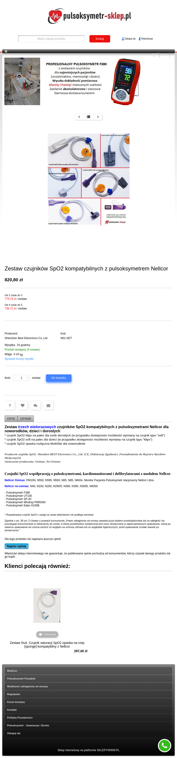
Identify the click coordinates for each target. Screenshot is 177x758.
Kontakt (12, 709)
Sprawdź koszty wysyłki (19, 358)
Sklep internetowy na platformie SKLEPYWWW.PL (89, 750)
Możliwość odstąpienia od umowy (27, 686)
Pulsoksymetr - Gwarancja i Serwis (28, 725)
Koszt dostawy (16, 702)
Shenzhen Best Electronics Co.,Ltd (26, 338)
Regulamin (13, 694)
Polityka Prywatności (19, 717)
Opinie (25, 419)
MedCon (12, 670)
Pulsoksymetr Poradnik (21, 678)
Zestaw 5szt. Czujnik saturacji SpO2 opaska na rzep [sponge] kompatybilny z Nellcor (47, 644)
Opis (11, 419)
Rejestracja (147, 38)
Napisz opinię (16, 546)
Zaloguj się (130, 38)
